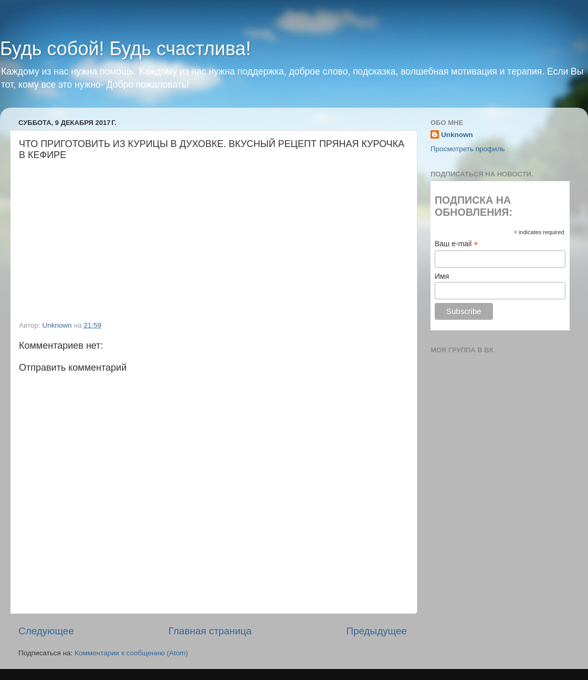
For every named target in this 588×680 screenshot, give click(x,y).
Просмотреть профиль (467, 149)
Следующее (46, 630)
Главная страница (210, 630)
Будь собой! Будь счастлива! (125, 48)
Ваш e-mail (456, 244)
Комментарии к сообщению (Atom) (131, 653)
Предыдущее (376, 630)
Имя (442, 276)
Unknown (457, 135)
